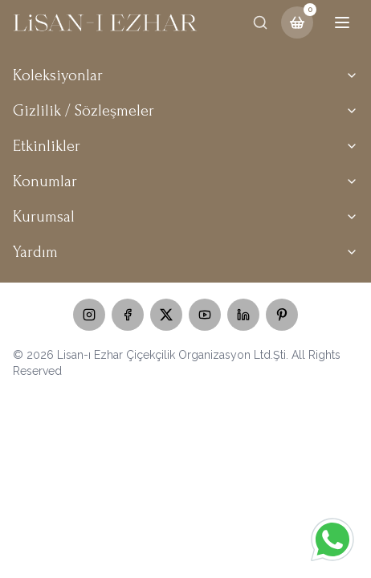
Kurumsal (185, 217)
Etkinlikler (185, 146)
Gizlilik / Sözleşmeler (185, 111)
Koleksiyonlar (185, 75)
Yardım (185, 252)
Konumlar (185, 181)
